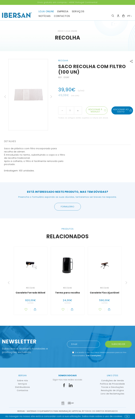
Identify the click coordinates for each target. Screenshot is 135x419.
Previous (5, 97)
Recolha (67, 37)
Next (51, 97)
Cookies (117, 416)
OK (127, 416)
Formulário (67, 206)
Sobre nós (22, 380)
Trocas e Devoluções (112, 387)
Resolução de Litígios (112, 390)
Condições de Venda (112, 380)
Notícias (45, 16)
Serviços (78, 11)
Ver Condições (93, 355)
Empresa (62, 11)
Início (61, 31)
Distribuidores (22, 387)
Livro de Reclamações (112, 393)
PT (129, 16)
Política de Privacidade (112, 384)
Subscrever (118, 344)
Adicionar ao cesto (122, 110)
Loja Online (46, 11)
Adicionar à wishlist (95, 110)
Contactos (62, 16)
